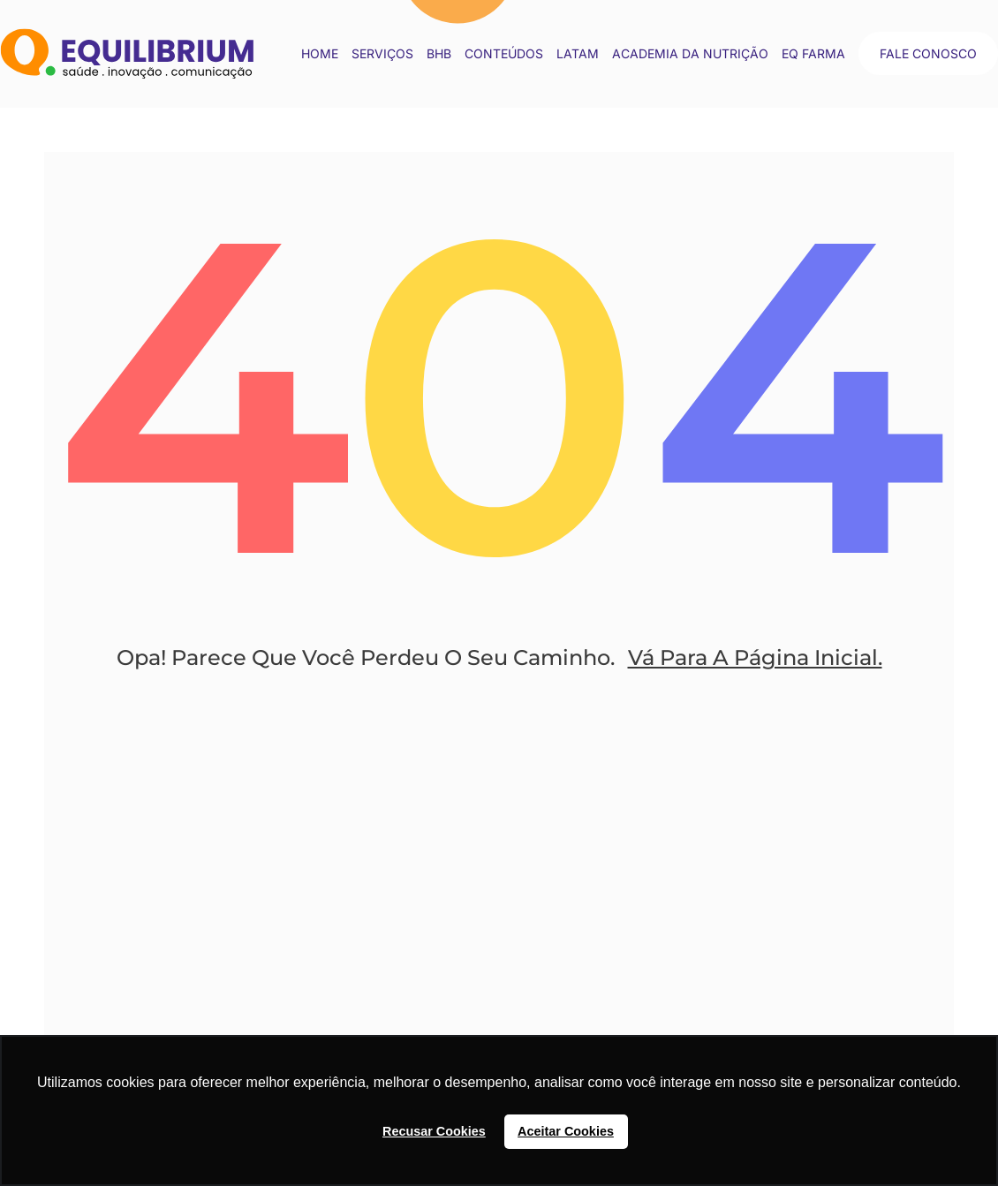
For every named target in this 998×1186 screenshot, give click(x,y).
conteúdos (504, 53)
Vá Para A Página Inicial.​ (755, 657)
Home (319, 53)
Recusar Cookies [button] (434, 1131)
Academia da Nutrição (690, 53)
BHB (439, 53)
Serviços (382, 53)
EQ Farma (813, 53)
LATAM (577, 53)
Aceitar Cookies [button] (566, 1131)
